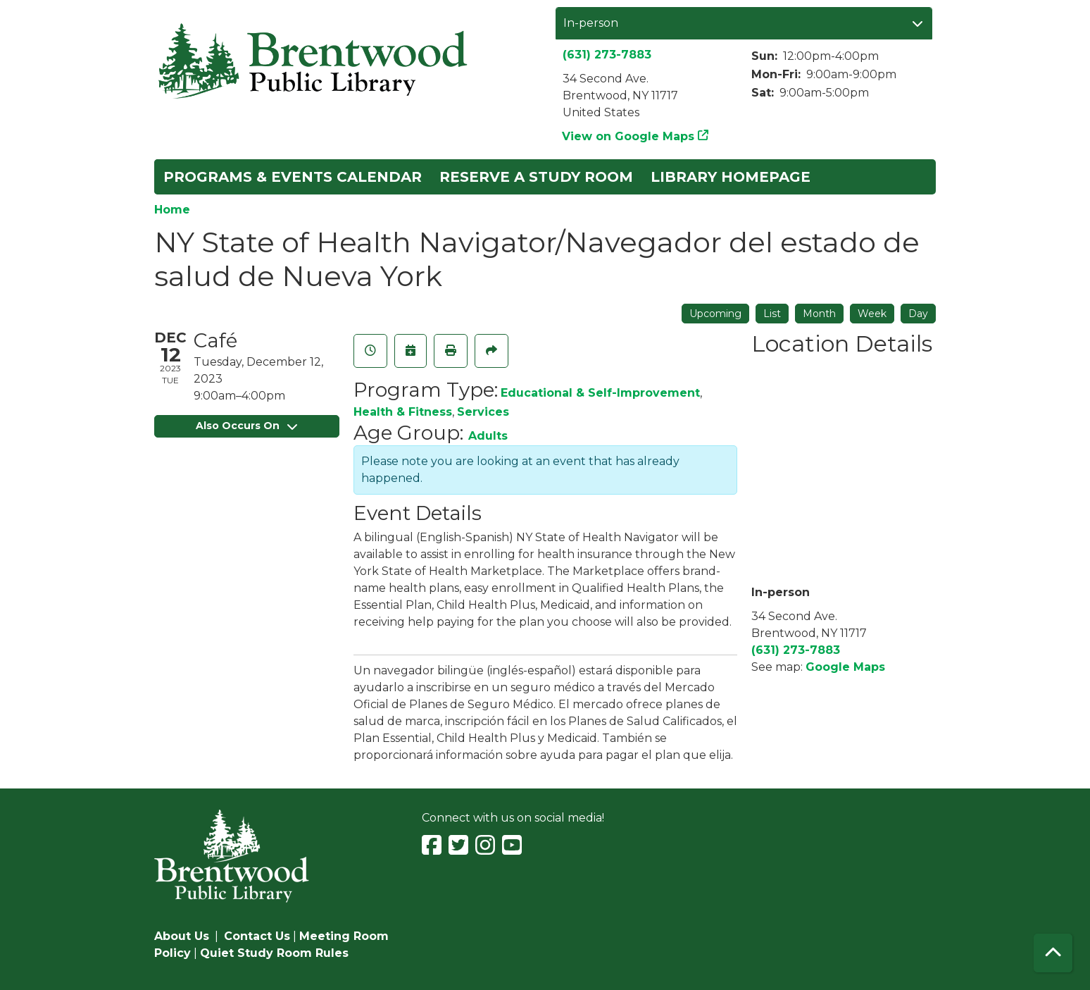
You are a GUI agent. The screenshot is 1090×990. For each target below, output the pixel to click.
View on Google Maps (628, 136)
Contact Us (257, 936)
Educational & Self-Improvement (600, 393)
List (772, 313)
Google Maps (845, 667)
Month (819, 313)
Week (872, 313)
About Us (181, 936)
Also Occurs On (246, 425)
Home (172, 209)
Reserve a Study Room (536, 176)
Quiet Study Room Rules (274, 953)
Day (918, 313)
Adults (488, 436)
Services (483, 412)
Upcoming (715, 313)
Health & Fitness (402, 412)
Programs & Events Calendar (292, 176)
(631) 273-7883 (607, 54)
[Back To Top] (1053, 953)
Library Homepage (730, 176)
